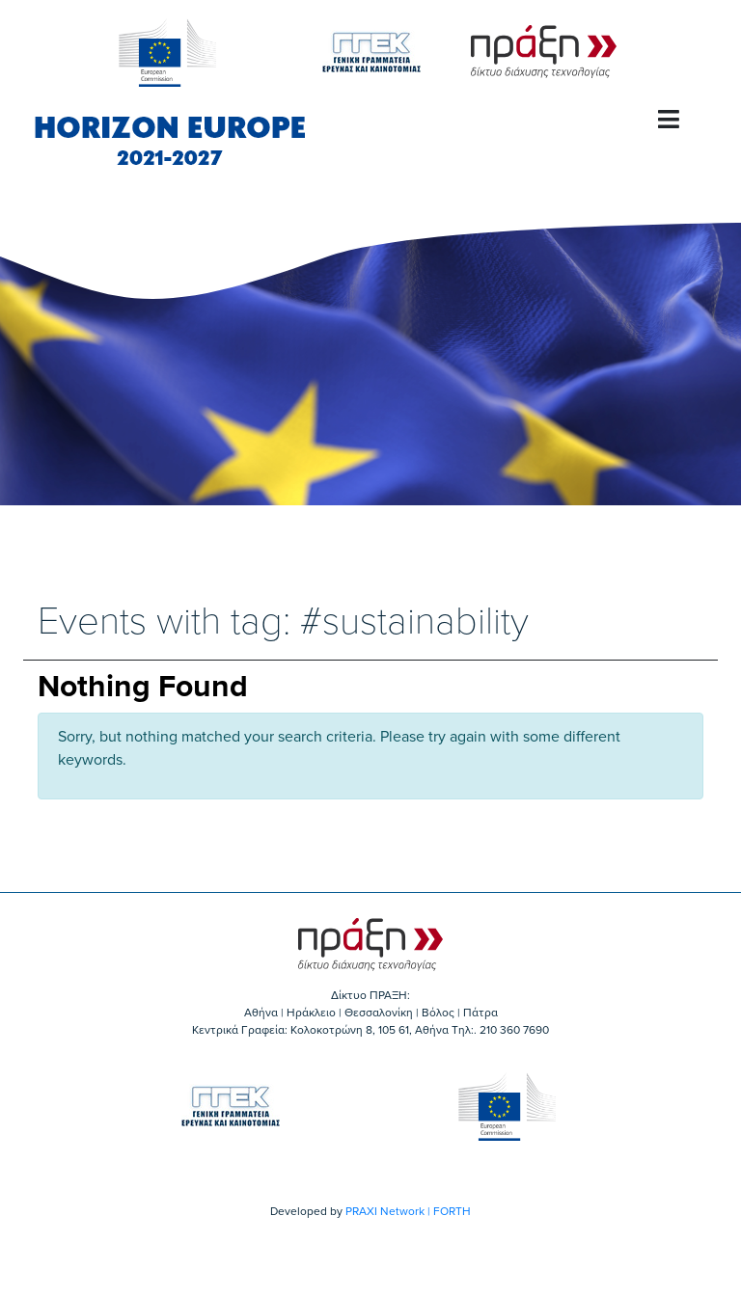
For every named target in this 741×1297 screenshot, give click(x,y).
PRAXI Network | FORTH (408, 1211)
